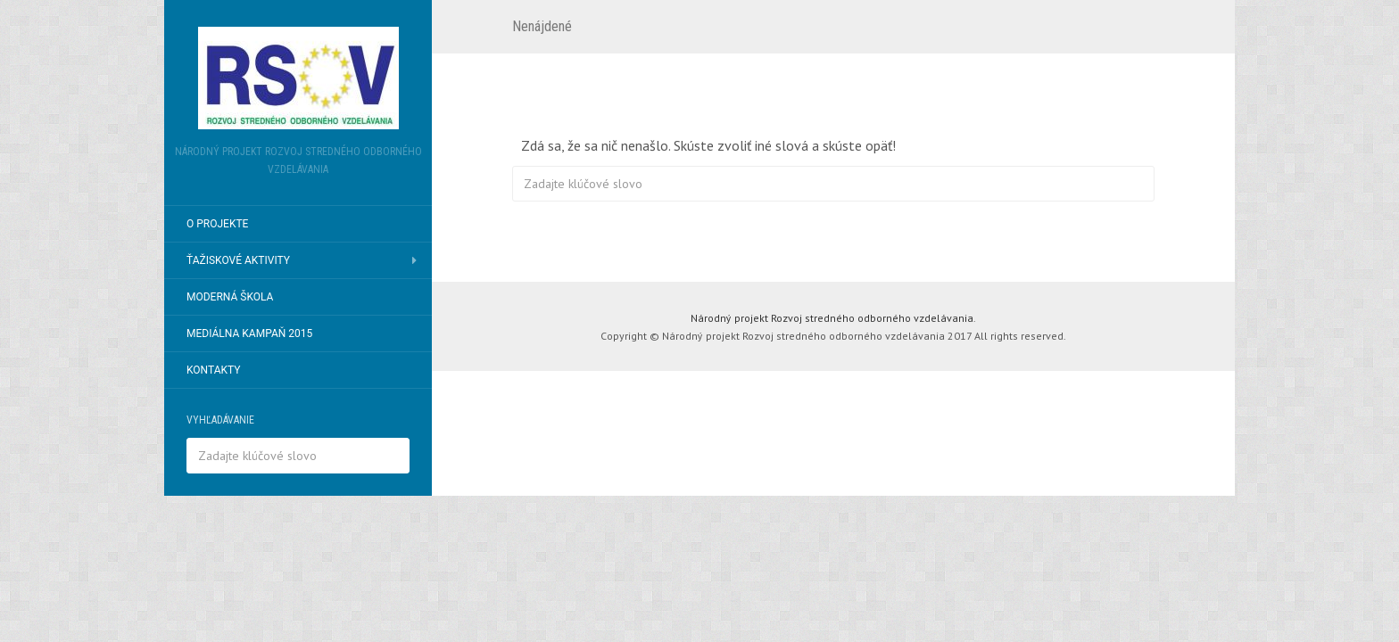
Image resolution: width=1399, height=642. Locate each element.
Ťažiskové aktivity (238, 260)
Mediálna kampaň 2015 (249, 333)
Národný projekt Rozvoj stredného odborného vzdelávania (832, 318)
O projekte (217, 224)
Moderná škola (229, 297)
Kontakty (213, 370)
